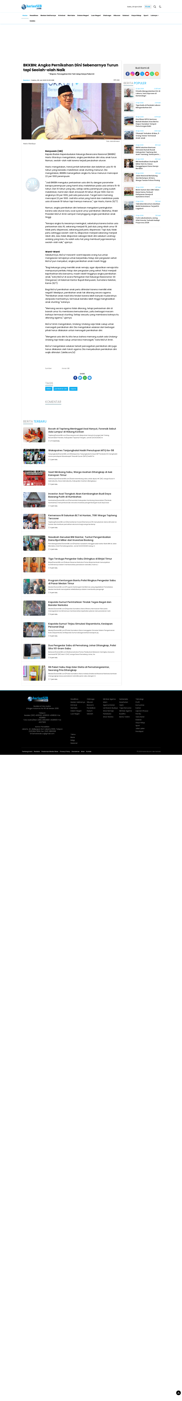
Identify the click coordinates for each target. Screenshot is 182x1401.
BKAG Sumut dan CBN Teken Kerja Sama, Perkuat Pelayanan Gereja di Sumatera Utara (147, 193)
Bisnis (73, 737)
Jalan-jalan (140, 728)
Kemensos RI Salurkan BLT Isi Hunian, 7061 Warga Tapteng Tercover (82, 517)
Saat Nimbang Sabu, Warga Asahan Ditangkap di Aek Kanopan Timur (80, 473)
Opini (121, 705)
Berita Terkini (124, 717)
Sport (146, 15)
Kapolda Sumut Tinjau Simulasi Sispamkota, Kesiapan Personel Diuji (80, 625)
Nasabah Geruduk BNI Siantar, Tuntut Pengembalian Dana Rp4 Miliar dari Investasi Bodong (79, 538)
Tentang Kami (27, 751)
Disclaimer (76, 751)
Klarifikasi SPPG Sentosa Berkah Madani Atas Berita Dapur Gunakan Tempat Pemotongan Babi (147, 122)
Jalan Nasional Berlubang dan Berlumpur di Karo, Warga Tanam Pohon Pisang (148, 178)
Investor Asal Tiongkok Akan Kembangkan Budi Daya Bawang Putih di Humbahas (79, 495)
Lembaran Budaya (110, 708)
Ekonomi (90, 705)
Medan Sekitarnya (48, 15)
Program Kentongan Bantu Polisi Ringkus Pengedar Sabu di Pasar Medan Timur (82, 582)
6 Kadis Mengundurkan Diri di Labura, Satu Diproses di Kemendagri (148, 93)
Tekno (73, 734)
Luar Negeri (96, 15)
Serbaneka (123, 699)
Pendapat (139, 731)
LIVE (148, 7)
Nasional (74, 743)
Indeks (32, 21)
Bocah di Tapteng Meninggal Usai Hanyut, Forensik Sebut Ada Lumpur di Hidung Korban (82, 430)
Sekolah (90, 714)
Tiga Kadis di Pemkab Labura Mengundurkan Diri (148, 106)
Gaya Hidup (136, 15)
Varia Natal (140, 717)
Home (25, 15)
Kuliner (138, 708)
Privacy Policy (65, 751)
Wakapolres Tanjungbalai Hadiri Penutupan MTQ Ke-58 (81, 450)
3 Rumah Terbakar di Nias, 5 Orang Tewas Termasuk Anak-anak (147, 135)
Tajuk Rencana (125, 708)
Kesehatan (123, 702)
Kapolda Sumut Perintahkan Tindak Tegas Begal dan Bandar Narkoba (79, 603)
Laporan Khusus (142, 711)
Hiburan (117, 15)
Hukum (90, 711)
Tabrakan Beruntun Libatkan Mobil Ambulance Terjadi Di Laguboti (148, 206)
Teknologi (139, 699)
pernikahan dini (61, 389)
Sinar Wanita (108, 717)
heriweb (158, 751)
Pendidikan (91, 708)
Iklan (83, 751)
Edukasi (126, 15)
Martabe (71, 15)
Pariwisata (107, 714)
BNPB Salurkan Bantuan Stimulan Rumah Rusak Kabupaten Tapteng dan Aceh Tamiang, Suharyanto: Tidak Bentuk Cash (147, 152)
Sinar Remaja (108, 711)
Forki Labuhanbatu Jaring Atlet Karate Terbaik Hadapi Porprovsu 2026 (148, 220)
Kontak (88, 751)
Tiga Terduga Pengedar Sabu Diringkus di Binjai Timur (80, 558)
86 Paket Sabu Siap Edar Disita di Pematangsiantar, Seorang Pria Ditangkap (79, 668)
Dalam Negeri (83, 15)
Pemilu (138, 714)
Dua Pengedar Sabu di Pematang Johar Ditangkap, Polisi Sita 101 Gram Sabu (82, 647)
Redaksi (26, 80)
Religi (73, 740)
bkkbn (48, 389)
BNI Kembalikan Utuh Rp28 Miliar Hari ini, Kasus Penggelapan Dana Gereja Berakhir (147, 165)
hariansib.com (147, 751)
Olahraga (107, 15)
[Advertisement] (91, 42)
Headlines (34, 15)
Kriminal (61, 15)
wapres (73, 389)
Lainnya (154, 15)
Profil (138, 702)
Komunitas (140, 705)
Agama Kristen (109, 705)
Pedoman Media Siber (49, 751)
